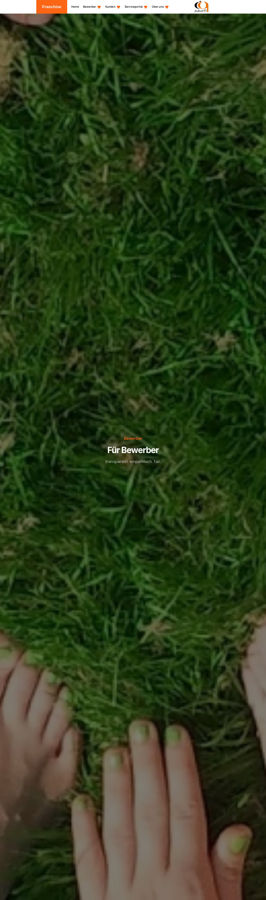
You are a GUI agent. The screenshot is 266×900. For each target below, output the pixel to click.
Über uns (158, 6)
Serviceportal (134, 6)
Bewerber (89, 6)
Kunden (110, 6)
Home (75, 6)
